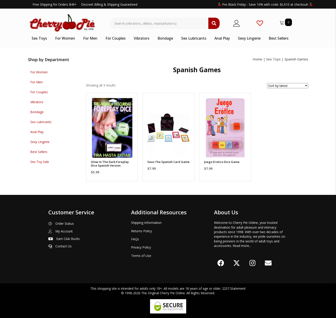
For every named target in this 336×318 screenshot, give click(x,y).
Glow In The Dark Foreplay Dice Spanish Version (110, 163)
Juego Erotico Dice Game (222, 162)
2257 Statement (234, 288)
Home (257, 59)
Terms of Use (141, 255)
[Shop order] (287, 85)
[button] (221, 263)
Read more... (242, 246)
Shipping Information (146, 222)
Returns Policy (141, 231)
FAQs (135, 239)
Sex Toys (273, 59)
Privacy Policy (141, 247)
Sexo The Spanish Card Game (168, 162)
